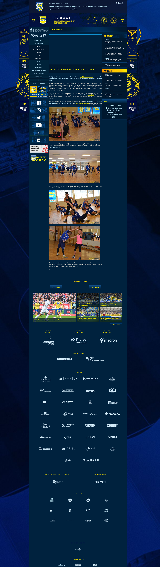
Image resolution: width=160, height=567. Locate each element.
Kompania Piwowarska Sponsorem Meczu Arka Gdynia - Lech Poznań (114, 54)
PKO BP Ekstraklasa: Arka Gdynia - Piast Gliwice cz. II (110, 319)
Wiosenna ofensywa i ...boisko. (113, 85)
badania (117, 105)
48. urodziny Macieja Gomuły (112, 65)
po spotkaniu (90, 95)
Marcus (118, 110)
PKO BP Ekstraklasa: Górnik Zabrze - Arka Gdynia (46, 320)
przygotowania (114, 112)
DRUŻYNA (38, 64)
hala (120, 108)
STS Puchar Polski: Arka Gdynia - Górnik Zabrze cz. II (86, 304)
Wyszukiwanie (39, 58)
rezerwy (110, 114)
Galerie (39, 52)
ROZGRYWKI (38, 67)
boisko (108, 108)
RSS (39, 55)
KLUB (38, 61)
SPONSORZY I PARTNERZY (39, 70)
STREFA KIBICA (39, 77)
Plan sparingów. (109, 90)
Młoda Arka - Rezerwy (38, 49)
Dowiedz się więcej (54, 6)
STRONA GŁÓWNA (39, 40)
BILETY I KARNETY (38, 74)
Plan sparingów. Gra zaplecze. (112, 75)
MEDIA (39, 80)
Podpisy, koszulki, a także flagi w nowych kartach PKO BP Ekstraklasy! (114, 48)
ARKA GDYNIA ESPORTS (39, 83)
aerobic (111, 105)
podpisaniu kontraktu (86, 77)
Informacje (39, 46)
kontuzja (110, 110)
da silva (115, 108)
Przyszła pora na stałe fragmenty (113, 80)
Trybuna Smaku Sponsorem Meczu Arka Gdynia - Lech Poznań (114, 60)
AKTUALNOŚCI (39, 43)
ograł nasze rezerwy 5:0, (82, 103)
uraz (116, 114)
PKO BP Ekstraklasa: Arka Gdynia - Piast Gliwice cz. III (87, 319)
